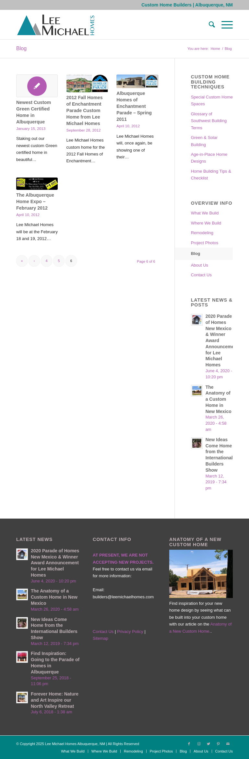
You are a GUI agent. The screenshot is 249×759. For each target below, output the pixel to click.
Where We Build (206, 223)
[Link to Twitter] (208, 744)
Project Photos (205, 242)
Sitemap (100, 638)
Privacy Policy (131, 631)
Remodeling (202, 232)
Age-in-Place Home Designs (209, 158)
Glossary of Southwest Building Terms (209, 120)
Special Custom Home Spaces (212, 100)
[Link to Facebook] (189, 744)
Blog (21, 48)
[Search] (208, 24)
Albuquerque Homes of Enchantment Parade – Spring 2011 (134, 106)
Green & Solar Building (204, 141)
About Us (199, 265)
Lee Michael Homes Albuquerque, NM (75, 744)
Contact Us (201, 274)
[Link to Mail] (228, 744)
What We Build (205, 213)
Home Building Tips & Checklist (211, 174)
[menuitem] (208, 24)
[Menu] (224, 24)
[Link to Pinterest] (218, 744)
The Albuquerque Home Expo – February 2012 (35, 201)
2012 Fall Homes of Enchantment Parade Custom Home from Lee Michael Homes (84, 110)
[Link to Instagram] (199, 744)
